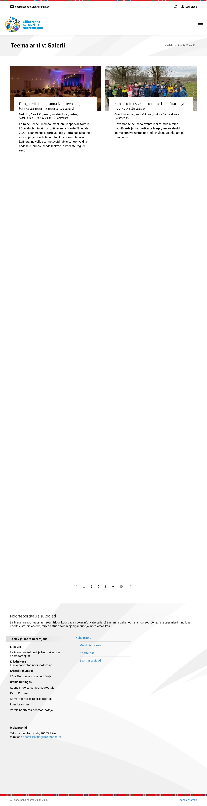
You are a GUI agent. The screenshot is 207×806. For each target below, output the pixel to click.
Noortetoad (87, 653)
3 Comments (61, 117)
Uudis (156, 114)
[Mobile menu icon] (200, 23)
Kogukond (44, 114)
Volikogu (74, 114)
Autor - (26, 117)
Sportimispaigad (90, 660)
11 (129, 586)
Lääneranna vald (187, 799)
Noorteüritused (60, 114)
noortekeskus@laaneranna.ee (42, 736)
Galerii (34, 114)
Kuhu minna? (84, 637)
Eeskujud (24, 114)
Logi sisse (189, 7)
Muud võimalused (91, 645)
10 (121, 586)
